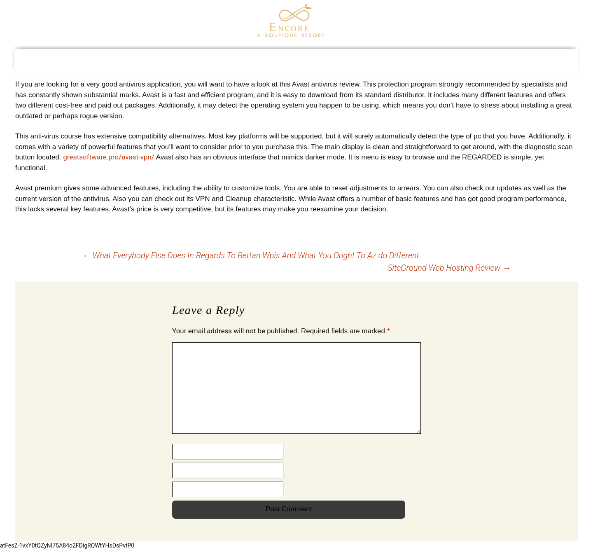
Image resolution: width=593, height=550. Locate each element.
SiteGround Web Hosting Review (449, 268)
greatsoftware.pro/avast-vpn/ (108, 157)
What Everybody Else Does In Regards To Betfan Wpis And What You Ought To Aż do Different (250, 255)
